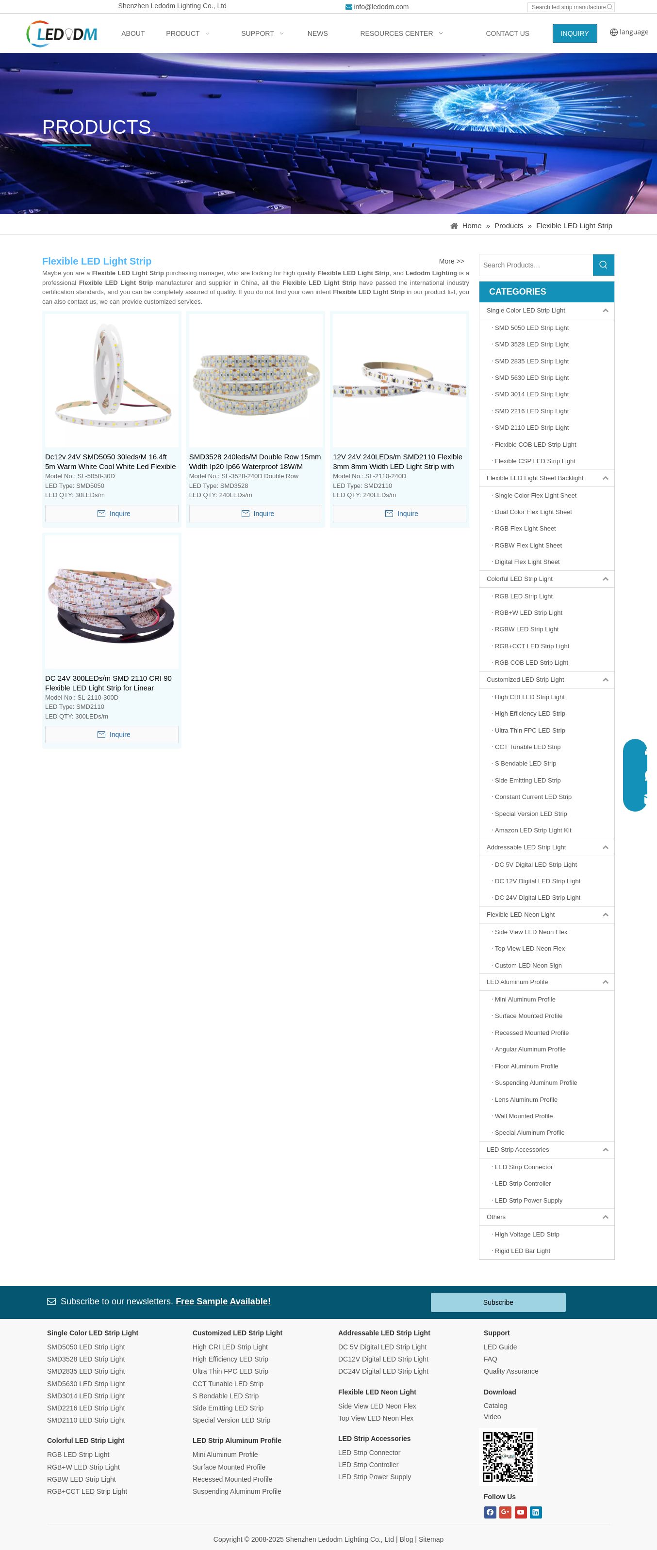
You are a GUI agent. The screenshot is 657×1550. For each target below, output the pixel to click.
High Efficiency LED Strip (230, 1359)
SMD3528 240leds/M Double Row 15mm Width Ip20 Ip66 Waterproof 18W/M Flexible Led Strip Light (255, 462)
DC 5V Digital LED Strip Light (382, 1347)
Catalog (495, 1405)
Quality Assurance (511, 1371)
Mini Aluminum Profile (225, 1454)
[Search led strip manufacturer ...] (567, 7)
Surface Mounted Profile (229, 1467)
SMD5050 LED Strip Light (86, 1347)
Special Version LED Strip (231, 1420)
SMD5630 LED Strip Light (86, 1384)
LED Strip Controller (368, 1465)
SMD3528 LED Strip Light (86, 1359)
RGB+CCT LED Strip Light (87, 1491)
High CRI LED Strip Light (230, 1347)
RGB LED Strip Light (78, 1454)
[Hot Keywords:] (610, 7)
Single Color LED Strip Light (550, 310)
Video (492, 1417)
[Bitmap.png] (508, 1457)
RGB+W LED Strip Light (83, 1467)
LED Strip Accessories (550, 1150)
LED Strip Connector (369, 1452)
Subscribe (498, 1302)
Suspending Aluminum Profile (237, 1491)
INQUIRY (575, 33)
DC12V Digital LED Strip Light (383, 1359)
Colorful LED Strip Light (550, 579)
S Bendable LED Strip (226, 1396)
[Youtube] (521, 1512)
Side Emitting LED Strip (228, 1408)
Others (550, 1217)
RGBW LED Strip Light (81, 1479)
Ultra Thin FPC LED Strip (230, 1371)
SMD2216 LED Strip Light (86, 1408)
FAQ (490, 1359)
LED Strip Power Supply (374, 1477)
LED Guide (500, 1347)
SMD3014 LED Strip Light (86, 1396)
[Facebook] (490, 1512)
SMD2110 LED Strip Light (86, 1420)
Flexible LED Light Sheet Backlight (550, 478)
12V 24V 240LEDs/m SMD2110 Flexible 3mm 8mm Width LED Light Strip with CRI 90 (397, 462)
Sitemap (431, 1539)
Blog (406, 1539)
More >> (451, 261)
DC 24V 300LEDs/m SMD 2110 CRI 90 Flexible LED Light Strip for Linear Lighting (108, 683)
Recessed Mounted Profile (232, 1479)
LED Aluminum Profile (550, 982)
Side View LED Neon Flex (377, 1406)
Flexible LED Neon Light (550, 915)
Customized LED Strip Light (550, 680)
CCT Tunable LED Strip (228, 1384)
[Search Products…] (536, 265)
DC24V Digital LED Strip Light (383, 1371)
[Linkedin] (536, 1512)
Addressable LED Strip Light (550, 847)
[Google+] (505, 1512)
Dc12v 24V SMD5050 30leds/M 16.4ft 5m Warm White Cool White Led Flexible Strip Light (110, 462)
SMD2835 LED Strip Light (86, 1371)
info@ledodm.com (381, 7)
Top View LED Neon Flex (375, 1418)
